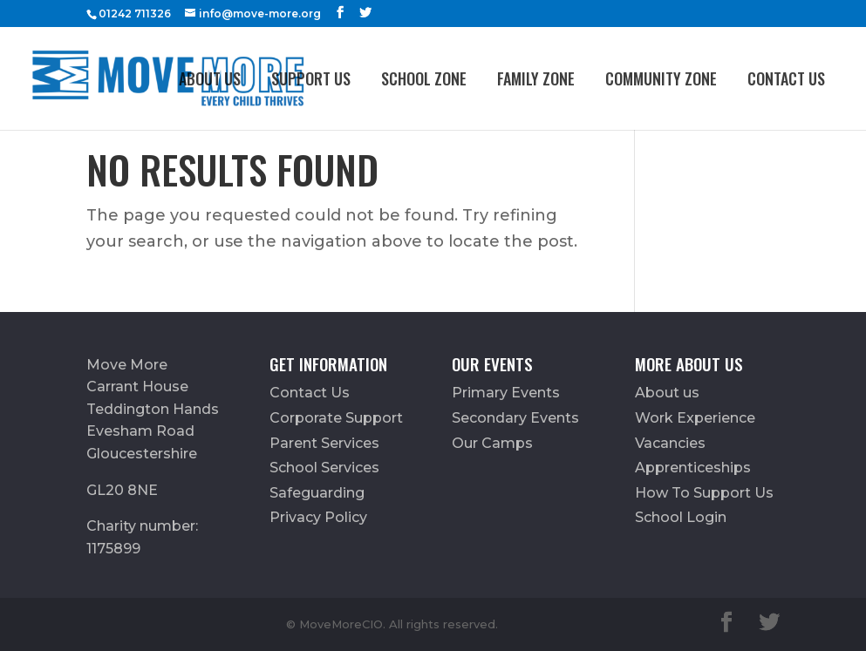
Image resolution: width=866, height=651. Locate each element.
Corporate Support (336, 418)
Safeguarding (317, 493)
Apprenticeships (693, 467)
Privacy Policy (318, 517)
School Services (324, 467)
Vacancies (670, 443)
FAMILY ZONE (536, 78)
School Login (680, 517)
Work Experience (695, 418)
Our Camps (492, 443)
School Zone (424, 78)
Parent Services (324, 443)
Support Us (311, 78)
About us (210, 78)
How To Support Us (704, 493)
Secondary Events (515, 418)
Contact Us (786, 78)
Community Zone (661, 78)
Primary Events (506, 392)
